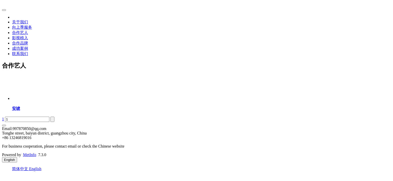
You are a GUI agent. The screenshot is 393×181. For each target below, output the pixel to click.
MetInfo (29, 155)
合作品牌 (20, 43)
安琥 (16, 108)
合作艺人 (20, 32)
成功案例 (20, 48)
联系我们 (20, 54)
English (35, 169)
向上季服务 (22, 27)
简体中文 (20, 169)
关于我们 (20, 22)
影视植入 (20, 38)
